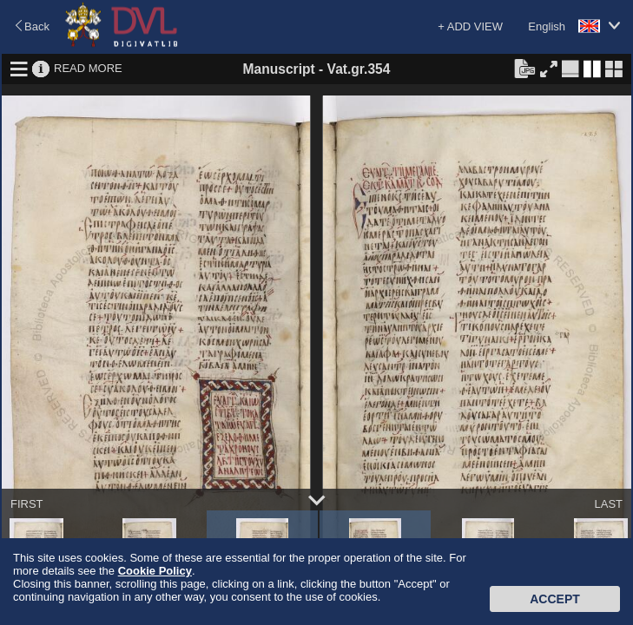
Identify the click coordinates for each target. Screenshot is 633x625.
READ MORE (88, 68)
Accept (555, 599)
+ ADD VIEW (470, 26)
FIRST (26, 503)
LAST (608, 503)
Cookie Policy (155, 570)
